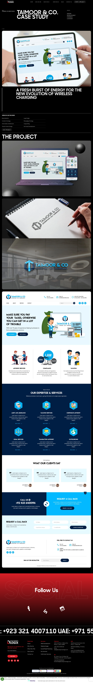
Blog (62, 1)
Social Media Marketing (46, 649)
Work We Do (56, 1)
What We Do (46, 1)
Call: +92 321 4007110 (59, 646)
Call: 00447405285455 (59, 660)
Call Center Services (46, 654)
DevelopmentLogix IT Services (60, 673)
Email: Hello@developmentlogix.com (62, 661)
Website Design (45, 646)
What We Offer (31, 649)
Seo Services (44, 651)
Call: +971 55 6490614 (76, 650)
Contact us (69, 1)
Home (31, 1)
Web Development (45, 643)
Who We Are (38, 1)
